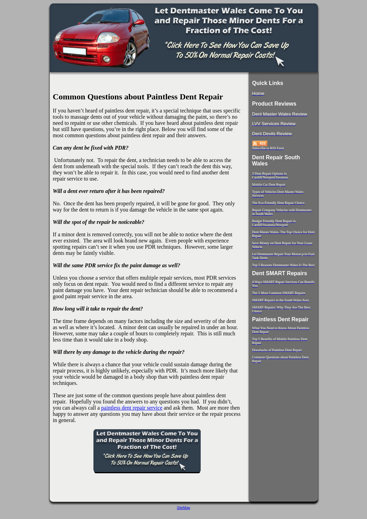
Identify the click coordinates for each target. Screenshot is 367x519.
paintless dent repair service (131, 408)
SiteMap (183, 508)
